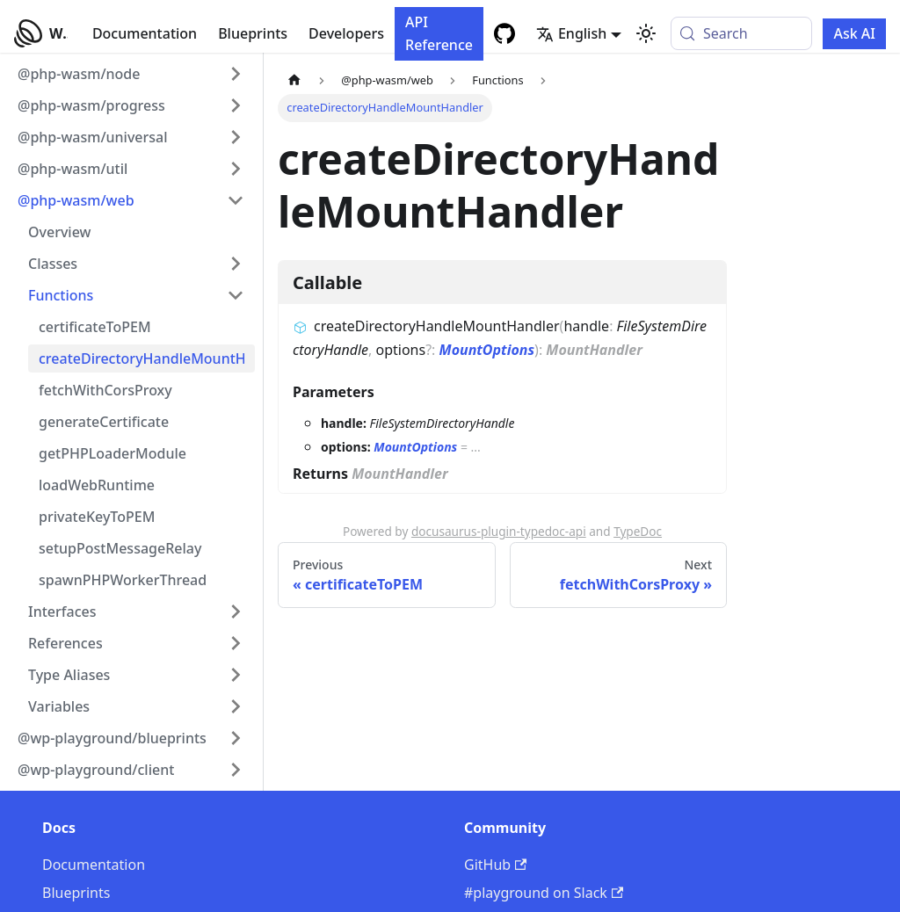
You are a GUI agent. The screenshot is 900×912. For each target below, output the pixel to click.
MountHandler (594, 349)
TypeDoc (637, 531)
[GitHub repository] (504, 33)
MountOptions (487, 349)
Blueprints (252, 33)
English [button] (571, 33)
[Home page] (294, 80)
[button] (131, 74)
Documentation (144, 33)
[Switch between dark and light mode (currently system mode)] (646, 33)
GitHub (495, 864)
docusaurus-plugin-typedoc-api (498, 531)
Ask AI (854, 33)
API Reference (439, 33)
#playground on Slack (543, 892)
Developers (346, 33)
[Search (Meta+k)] (741, 33)
